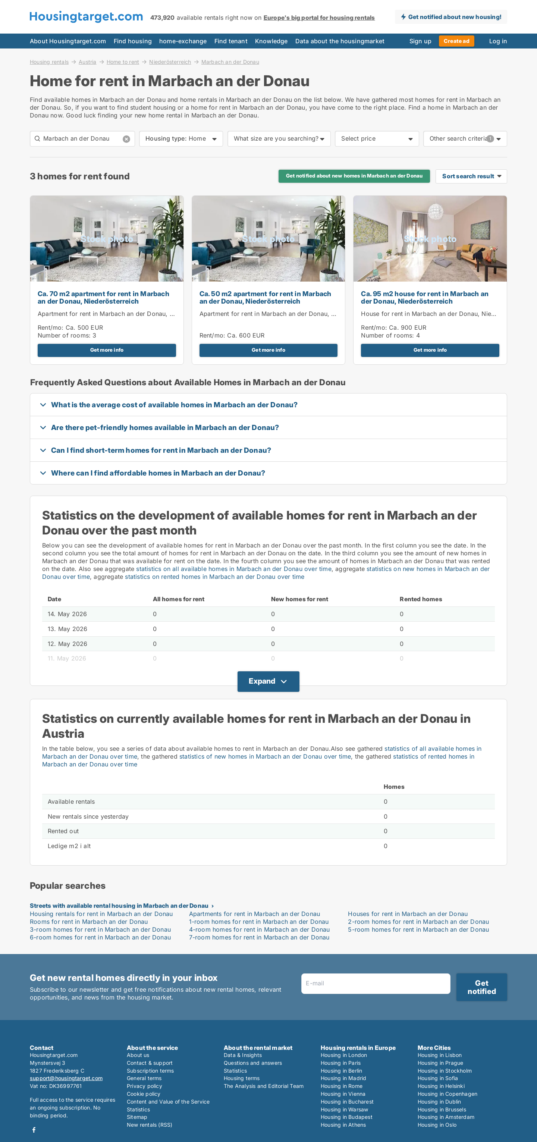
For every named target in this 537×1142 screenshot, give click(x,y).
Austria (87, 62)
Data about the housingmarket (340, 41)
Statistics (138, 1109)
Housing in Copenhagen (447, 1094)
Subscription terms (150, 1070)
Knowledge (271, 41)
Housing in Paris (341, 1063)
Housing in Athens (343, 1124)
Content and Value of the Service (168, 1101)
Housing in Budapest (347, 1117)
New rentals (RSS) (149, 1124)
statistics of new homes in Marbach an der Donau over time (265, 756)
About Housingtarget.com (68, 41)
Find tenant (231, 41)
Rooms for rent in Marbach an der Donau (89, 921)
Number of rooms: (64, 335)
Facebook (34, 1130)
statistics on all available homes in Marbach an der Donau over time (233, 568)
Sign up (420, 41)
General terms (144, 1078)
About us (138, 1055)
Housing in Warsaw (344, 1109)
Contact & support (150, 1063)
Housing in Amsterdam (446, 1117)
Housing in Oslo (437, 1124)
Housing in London (344, 1055)
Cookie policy (144, 1094)
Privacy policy (144, 1086)
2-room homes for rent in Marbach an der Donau (418, 921)
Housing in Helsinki (441, 1086)
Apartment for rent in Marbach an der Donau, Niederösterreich (127, 313)
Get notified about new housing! (454, 17)
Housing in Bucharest (347, 1101)
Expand (262, 681)
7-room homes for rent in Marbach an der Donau (259, 937)
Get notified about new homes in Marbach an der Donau (354, 176)
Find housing (133, 41)
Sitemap (137, 1117)
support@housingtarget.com (66, 1078)
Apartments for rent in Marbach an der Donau (254, 913)
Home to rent (123, 62)
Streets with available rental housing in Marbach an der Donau (119, 905)
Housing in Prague (440, 1063)
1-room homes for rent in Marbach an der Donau (259, 921)
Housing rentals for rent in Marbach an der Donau (101, 913)
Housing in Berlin (341, 1070)
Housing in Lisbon (440, 1055)
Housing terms (242, 1078)
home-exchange (183, 41)
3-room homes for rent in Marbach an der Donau (100, 929)
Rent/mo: (52, 327)
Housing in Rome (341, 1086)
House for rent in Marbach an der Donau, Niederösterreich (445, 313)
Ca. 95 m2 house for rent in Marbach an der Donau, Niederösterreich (425, 297)
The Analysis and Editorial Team (264, 1086)
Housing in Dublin (439, 1101)
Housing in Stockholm (445, 1070)
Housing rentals (49, 62)
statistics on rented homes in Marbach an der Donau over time (214, 576)
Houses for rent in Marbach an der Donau (408, 913)
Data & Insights (243, 1055)
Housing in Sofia (438, 1078)
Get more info (107, 350)
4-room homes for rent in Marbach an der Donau (259, 929)
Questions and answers (253, 1063)
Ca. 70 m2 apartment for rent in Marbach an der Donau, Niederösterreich (103, 297)
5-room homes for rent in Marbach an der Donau (418, 929)
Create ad (457, 41)
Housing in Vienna (343, 1094)
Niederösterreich (170, 62)
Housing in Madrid (343, 1078)
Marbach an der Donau (230, 62)
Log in (498, 41)
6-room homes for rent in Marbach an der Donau (100, 937)
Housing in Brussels (442, 1109)
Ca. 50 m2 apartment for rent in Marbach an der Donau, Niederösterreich (266, 297)
